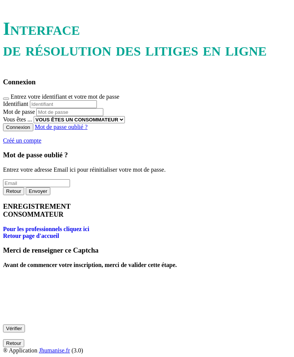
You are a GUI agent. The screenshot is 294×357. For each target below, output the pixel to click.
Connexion (18, 127)
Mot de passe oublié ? (61, 127)
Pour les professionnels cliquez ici (46, 229)
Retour (13, 191)
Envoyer (38, 191)
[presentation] (60, 303)
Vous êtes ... (17, 119)
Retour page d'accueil (31, 236)
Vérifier (14, 328)
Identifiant (15, 104)
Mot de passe (19, 112)
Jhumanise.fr (54, 350)
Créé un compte (22, 140)
